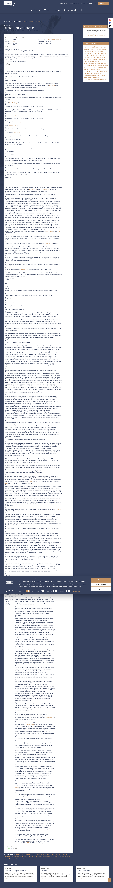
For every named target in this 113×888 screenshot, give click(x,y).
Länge (33, 856)
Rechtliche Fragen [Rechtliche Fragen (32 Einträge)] (93, 67)
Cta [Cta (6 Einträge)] (106, 49)
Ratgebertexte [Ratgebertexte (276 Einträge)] (103, 65)
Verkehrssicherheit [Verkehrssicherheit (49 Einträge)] (89, 75)
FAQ (95, 3)
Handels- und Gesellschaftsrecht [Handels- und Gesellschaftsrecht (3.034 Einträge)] (95, 55)
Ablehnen (101, 883)
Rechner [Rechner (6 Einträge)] (86, 67)
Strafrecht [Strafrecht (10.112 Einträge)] (96, 71)
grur (63, 854)
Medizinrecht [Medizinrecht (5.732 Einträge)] (88, 61)
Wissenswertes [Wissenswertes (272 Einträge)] (102, 78)
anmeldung (19, 854)
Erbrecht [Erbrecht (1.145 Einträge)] (94, 51)
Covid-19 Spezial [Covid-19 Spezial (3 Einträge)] (101, 49)
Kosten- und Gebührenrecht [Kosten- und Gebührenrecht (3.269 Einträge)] (93, 59)
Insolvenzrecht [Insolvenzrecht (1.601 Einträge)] (89, 57)
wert (32, 858)
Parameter (65, 856)
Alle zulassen (101, 873)
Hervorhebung (17, 856)
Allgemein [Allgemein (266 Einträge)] (87, 47)
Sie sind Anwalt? (104, 3)
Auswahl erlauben (101, 878)
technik (26, 858)
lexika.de (5, 21)
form (49, 854)
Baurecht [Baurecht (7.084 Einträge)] (87, 49)
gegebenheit (56, 854)
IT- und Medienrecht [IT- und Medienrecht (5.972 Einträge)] (100, 57)
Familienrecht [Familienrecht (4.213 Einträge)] (96, 53)
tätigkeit (19, 858)
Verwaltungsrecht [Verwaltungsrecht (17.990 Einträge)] (90, 78)
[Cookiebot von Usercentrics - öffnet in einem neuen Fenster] (9, 885)
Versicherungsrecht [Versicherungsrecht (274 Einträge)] (100, 76)
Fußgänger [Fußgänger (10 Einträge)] (104, 53)
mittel (51, 856)
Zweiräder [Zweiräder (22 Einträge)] (103, 79)
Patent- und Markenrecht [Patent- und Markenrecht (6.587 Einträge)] (96, 64)
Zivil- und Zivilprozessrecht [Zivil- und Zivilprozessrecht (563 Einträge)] (92, 80)
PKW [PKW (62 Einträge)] (97, 65)
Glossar (89, 3)
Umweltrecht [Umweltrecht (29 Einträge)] (103, 71)
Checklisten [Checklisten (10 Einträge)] (94, 49)
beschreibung (37, 854)
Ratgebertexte (74, 3)
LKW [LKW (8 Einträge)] (104, 59)
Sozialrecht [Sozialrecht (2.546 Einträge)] (102, 68)
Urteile (83, 3)
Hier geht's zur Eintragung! (96, 35)
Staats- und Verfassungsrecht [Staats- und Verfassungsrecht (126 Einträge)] (92, 69)
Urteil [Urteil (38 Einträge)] (85, 74)
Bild (44, 854)
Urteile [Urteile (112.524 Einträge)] (89, 74)
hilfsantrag (26, 856)
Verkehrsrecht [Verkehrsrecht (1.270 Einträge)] (96, 74)
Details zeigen (76, 885)
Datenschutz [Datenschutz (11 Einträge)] (87, 51)
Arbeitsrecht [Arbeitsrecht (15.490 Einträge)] (95, 47)
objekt (57, 856)
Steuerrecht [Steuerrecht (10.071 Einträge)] (88, 71)
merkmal (45, 856)
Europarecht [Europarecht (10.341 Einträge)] (101, 51)
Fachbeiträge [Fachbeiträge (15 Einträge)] (87, 53)
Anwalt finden (64, 3)
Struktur (12, 858)
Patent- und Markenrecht (14, 21)
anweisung (28, 854)
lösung (38, 856)
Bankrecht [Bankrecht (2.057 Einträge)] (103, 47)
